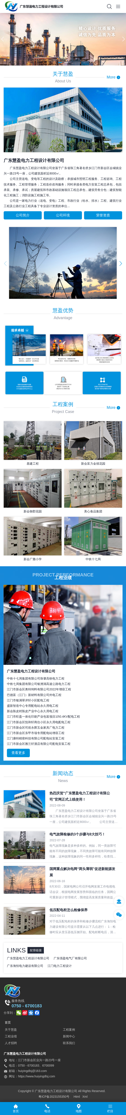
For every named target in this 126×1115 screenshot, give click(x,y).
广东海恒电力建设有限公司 (25, 966)
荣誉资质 (103, 215)
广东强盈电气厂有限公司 (70, 958)
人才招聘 (11, 1043)
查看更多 (18, 753)
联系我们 (69, 1043)
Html (77, 1096)
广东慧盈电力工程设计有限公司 (28, 958)
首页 (8, 1022)
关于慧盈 (11, 1029)
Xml (85, 1096)
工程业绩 (11, 1036)
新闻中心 (69, 1036)
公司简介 (23, 215)
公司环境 (63, 215)
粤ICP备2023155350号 (53, 1096)
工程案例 (69, 1029)
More (113, 77)
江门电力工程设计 (60, 966)
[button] (60, 62)
